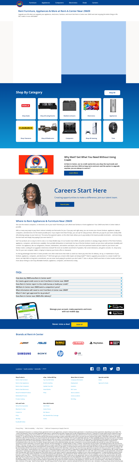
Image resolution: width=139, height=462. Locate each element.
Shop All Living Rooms (47, 116)
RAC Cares (74, 389)
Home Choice (47, 409)
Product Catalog (20, 399)
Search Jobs (64, 204)
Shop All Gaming (91, 138)
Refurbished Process (21, 396)
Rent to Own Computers (22, 386)
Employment (74, 383)
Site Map (18, 418)
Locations (19, 369)
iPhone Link (115, 313)
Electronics (91, 116)
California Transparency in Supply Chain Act (57, 428)
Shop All (112, 93)
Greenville (38, 369)
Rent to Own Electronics (22, 389)
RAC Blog (73, 399)
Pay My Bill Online (20, 422)
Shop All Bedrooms (47, 138)
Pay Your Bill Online (48, 380)
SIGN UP (79, 324)
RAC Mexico (46, 412)
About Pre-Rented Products (23, 392)
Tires (113, 138)
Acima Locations (75, 396)
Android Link (116, 307)
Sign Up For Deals (103, 383)
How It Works (47, 389)
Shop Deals (26, 116)
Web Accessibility (30, 428)
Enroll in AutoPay (48, 383)
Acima (45, 418)
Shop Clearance (26, 138)
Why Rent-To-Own (20, 409)
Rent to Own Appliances (22, 383)
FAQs (44, 392)
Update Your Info (48, 386)
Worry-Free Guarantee (22, 406)
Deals (100, 380)
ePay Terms (40, 428)
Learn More (73, 173)
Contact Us (19, 412)
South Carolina (28, 369)
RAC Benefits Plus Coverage (50, 415)
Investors (73, 386)
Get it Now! (46, 406)
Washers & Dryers (69, 116)
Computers (69, 138)
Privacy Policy (19, 428)
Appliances (113, 116)
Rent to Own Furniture (22, 380)
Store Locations (75, 392)
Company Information (77, 380)
